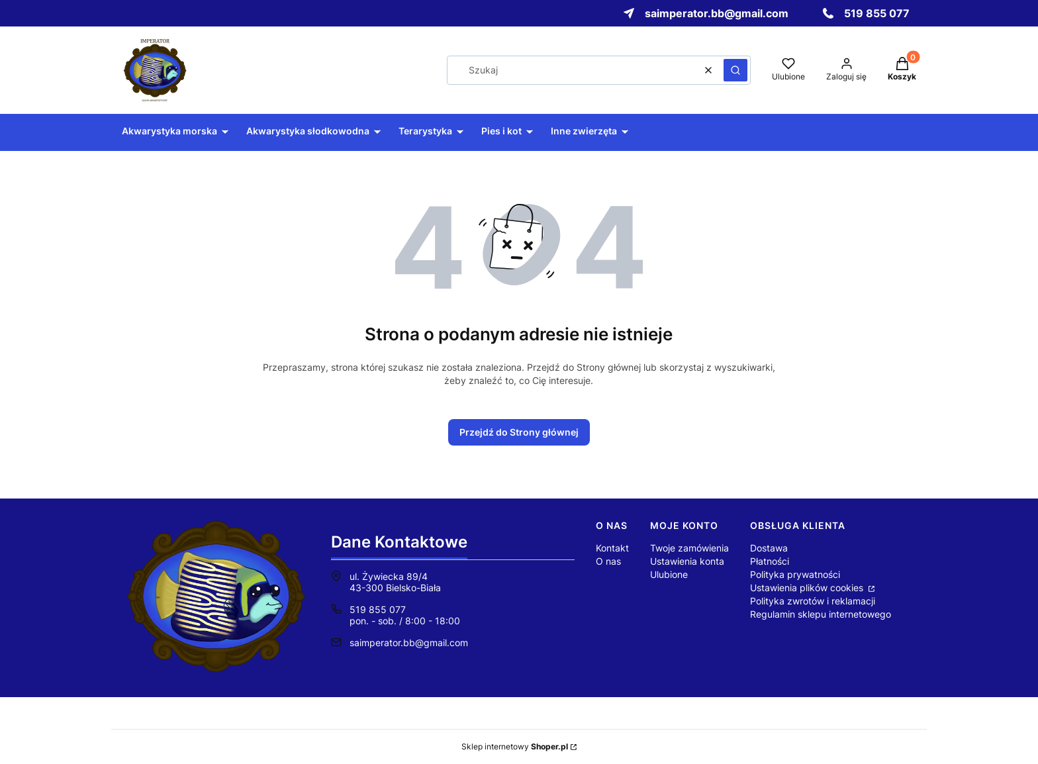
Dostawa (769, 547)
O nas (608, 561)
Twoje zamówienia (689, 547)
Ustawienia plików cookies (808, 587)
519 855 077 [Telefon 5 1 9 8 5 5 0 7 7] (378, 609)
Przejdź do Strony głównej (519, 432)
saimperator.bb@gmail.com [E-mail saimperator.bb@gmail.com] (409, 642)
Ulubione (669, 574)
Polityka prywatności (795, 574)
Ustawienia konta (687, 561)
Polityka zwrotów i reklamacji (812, 600)
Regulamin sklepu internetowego (820, 614)
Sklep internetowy (514, 746)
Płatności (769, 561)
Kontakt (612, 547)
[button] (735, 70)
